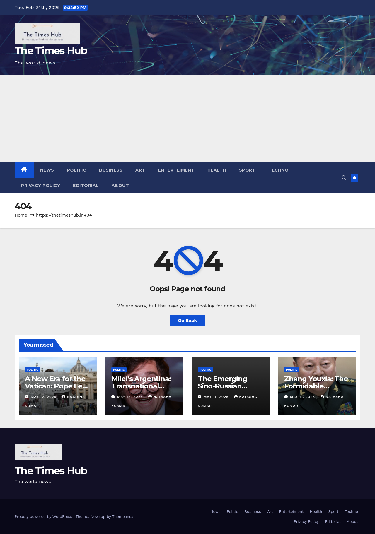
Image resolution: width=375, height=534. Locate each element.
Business (110, 170)
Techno (278, 170)
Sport (247, 170)
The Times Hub (51, 50)
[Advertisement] (187, 119)
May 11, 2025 (217, 397)
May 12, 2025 (44, 397)
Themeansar (123, 516)
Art (140, 170)
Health (216, 170)
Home (21, 215)
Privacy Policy (40, 185)
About (120, 185)
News (47, 170)
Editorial (86, 185)
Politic (76, 170)
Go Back (187, 320)
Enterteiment (176, 170)
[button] (344, 178)
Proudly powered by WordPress (44, 516)
